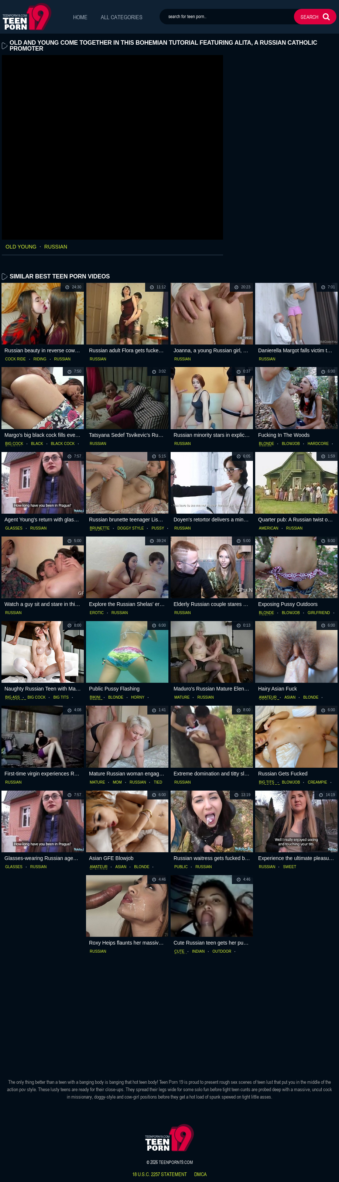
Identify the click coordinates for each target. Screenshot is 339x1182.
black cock (63, 444)
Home (80, 17)
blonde (266, 444)
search (309, 17)
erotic (97, 613)
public (181, 867)
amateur (268, 697)
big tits (61, 697)
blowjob (291, 444)
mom (117, 782)
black (37, 444)
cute (179, 951)
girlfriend (319, 613)
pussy (157, 528)
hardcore (318, 444)
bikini (95, 697)
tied (158, 782)
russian (55, 246)
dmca (200, 1174)
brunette (100, 528)
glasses (14, 528)
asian (289, 697)
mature (181, 697)
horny (137, 697)
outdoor (221, 951)
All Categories (122, 17)
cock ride (15, 359)
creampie (317, 782)
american (268, 528)
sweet (289, 867)
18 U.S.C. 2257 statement (159, 1174)
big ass (12, 697)
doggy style (130, 528)
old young (21, 246)
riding (40, 359)
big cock (14, 444)
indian (198, 951)
